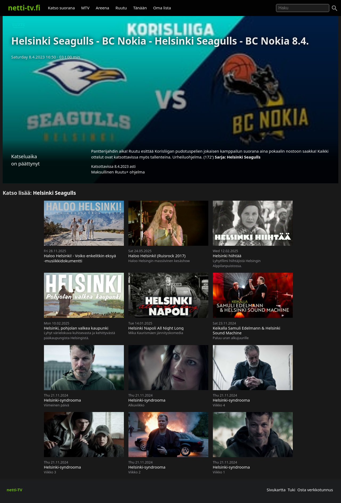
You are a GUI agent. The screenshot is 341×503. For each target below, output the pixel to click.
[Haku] (334, 8)
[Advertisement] (170, 102)
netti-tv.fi (24, 8)
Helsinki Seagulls (244, 157)
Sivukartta (276, 489)
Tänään (140, 7)
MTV (85, 7)
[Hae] (302, 8)
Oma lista (162, 7)
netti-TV (14, 489)
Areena (102, 7)
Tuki (291, 489)
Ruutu (121, 7)
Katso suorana (61, 7)
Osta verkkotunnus (315, 489)
